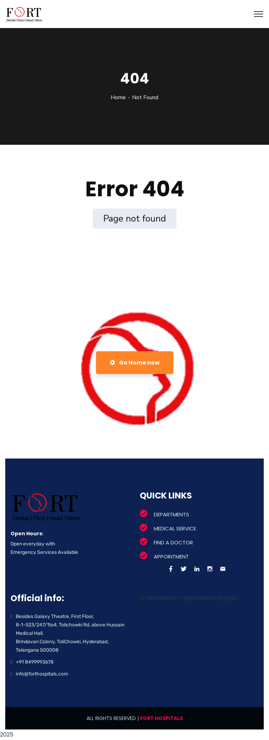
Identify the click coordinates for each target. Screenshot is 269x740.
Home (118, 97)
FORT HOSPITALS (161, 718)
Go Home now (135, 363)
